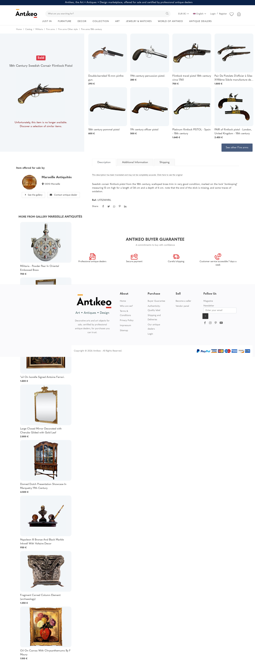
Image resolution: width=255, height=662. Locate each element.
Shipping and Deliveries (154, 317)
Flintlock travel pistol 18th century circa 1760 (191, 78)
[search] (107, 14)
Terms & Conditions (125, 313)
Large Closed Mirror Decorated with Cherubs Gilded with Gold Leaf (41, 431)
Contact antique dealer (63, 195)
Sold (41, 58)
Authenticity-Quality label (154, 308)
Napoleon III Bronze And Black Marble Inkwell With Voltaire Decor (42, 541)
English (199, 14)
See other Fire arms (237, 147)
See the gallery (33, 195)
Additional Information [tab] (135, 162)
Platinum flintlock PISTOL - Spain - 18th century (191, 131)
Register (223, 14)
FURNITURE (64, 21)
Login (213, 14)
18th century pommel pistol (104, 129)
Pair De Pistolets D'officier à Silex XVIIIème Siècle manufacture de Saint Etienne (233, 78)
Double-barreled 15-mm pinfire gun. (105, 78)
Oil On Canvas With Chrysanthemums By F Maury (45, 652)
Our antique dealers (154, 327)
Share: (95, 206)
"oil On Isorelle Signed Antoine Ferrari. (42, 377)
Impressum (125, 325)
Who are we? (126, 306)
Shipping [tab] (164, 162)
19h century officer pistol (144, 129)
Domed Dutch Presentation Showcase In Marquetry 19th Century (43, 486)
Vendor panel (182, 306)
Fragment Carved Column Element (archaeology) (40, 597)
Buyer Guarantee (156, 301)
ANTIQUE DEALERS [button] (200, 21)
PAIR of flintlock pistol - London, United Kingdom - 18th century (233, 131)
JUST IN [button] (47, 21)
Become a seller (183, 301)
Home (123, 301)
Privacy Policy (127, 320)
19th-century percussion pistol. (147, 76)
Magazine (208, 301)
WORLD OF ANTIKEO (170, 21)
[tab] (104, 162)
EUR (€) (183, 14)
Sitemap (124, 330)
